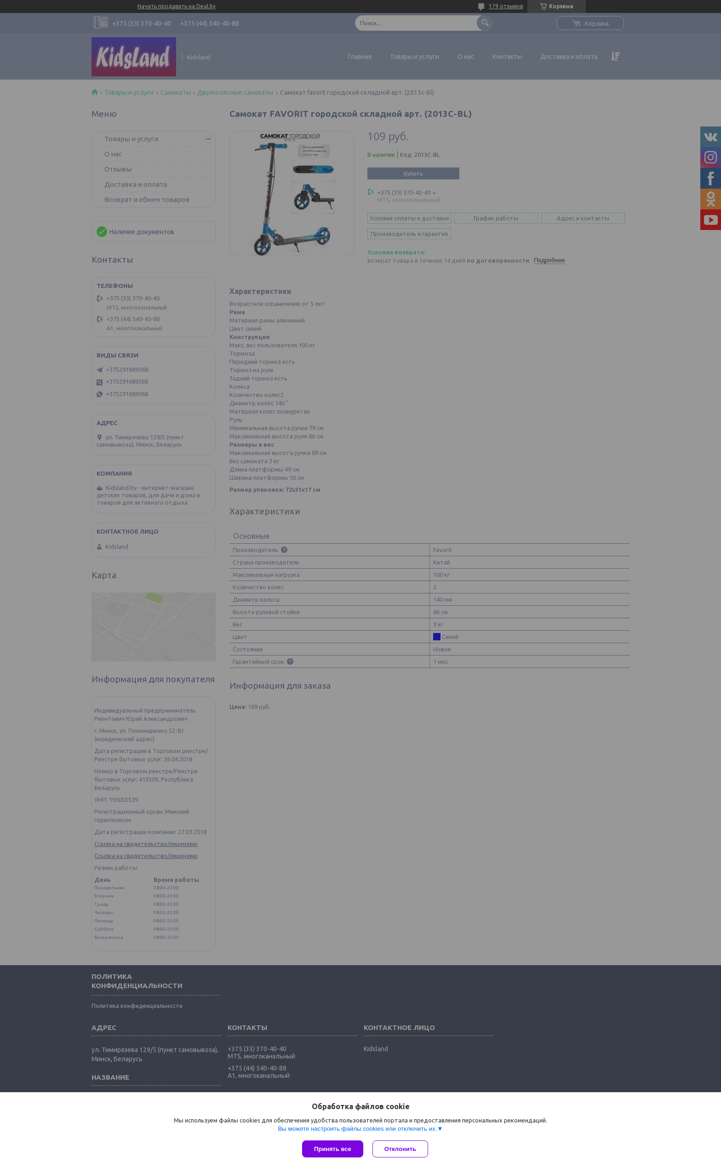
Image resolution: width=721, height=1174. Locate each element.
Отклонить (400, 1148)
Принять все (332, 1148)
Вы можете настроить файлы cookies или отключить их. (357, 1128)
